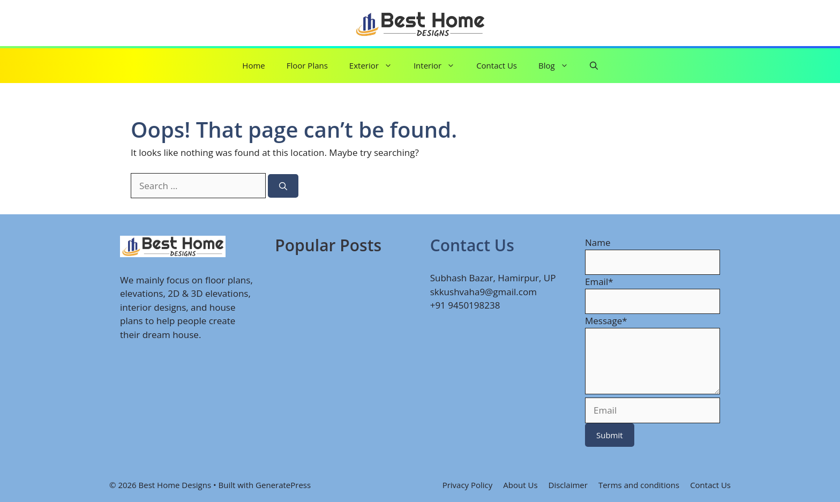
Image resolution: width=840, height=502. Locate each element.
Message (606, 320)
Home (253, 65)
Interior (440, 65)
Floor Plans (307, 65)
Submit (609, 435)
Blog (558, 65)
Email (599, 281)
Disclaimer (568, 484)
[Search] (283, 186)
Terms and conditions (638, 484)
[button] (594, 65)
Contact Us (496, 65)
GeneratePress (283, 484)
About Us (520, 484)
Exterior (376, 65)
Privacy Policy (467, 484)
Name (598, 242)
